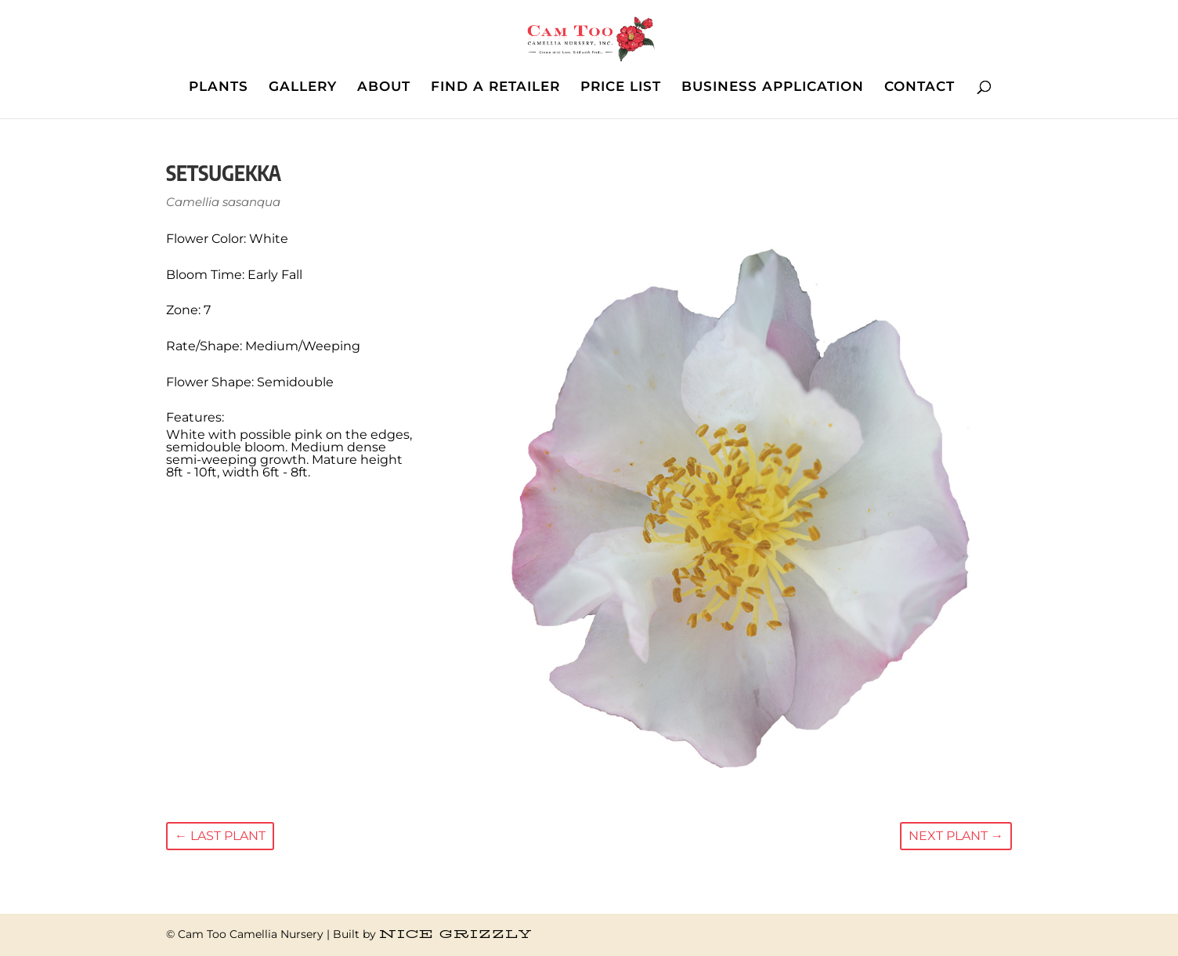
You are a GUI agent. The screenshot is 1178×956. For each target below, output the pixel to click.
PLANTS (218, 87)
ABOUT (383, 87)
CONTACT (919, 87)
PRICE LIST (620, 87)
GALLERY (303, 87)
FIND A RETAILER (495, 87)
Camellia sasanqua (223, 201)
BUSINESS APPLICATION (772, 87)
